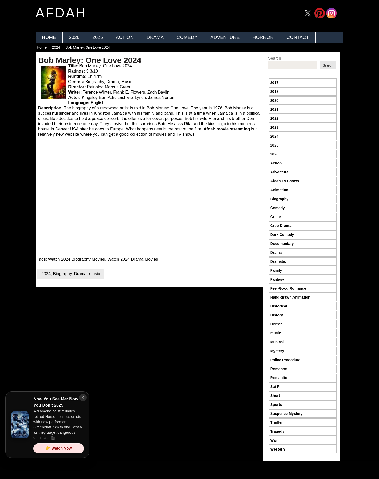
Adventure (225, 37)
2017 (274, 82)
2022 (274, 118)
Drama (155, 37)
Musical (277, 342)
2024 (56, 47)
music (94, 273)
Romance (278, 369)
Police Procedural (285, 360)
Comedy (187, 37)
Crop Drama (280, 226)
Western (277, 449)
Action (125, 37)
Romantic (278, 378)
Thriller (276, 422)
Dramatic (278, 261)
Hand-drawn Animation (290, 297)
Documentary (282, 243)
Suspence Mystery (286, 413)
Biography (62, 273)
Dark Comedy (282, 235)
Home (49, 37)
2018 (274, 91)
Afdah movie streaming (226, 129)
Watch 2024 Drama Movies (132, 259)
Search (274, 58)
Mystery (277, 351)
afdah (61, 12)
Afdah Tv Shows (284, 181)
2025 (97, 37)
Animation (279, 190)
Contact (297, 37)
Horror (262, 37)
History (276, 315)
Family (276, 270)
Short (275, 396)
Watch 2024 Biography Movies (76, 259)
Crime (275, 217)
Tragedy (277, 431)
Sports (276, 404)
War (273, 440)
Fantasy (277, 279)
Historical (278, 306)
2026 (74, 37)
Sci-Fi (275, 387)
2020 (274, 100)
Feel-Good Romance (288, 288)
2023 (274, 127)
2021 (274, 109)
